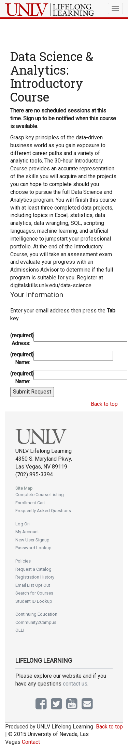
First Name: (21, 358)
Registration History (34, 577)
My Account (27, 531)
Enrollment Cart (30, 502)
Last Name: (21, 377)
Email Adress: (21, 339)
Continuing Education (36, 614)
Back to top (104, 404)
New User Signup (32, 539)
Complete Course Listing (39, 494)
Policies (23, 561)
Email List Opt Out (32, 585)
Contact (31, 742)
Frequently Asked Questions (43, 510)
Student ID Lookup (33, 601)
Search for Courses (34, 593)
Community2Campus (35, 622)
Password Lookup (33, 547)
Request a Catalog (33, 569)
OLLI (19, 630)
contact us (75, 683)
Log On (22, 523)
